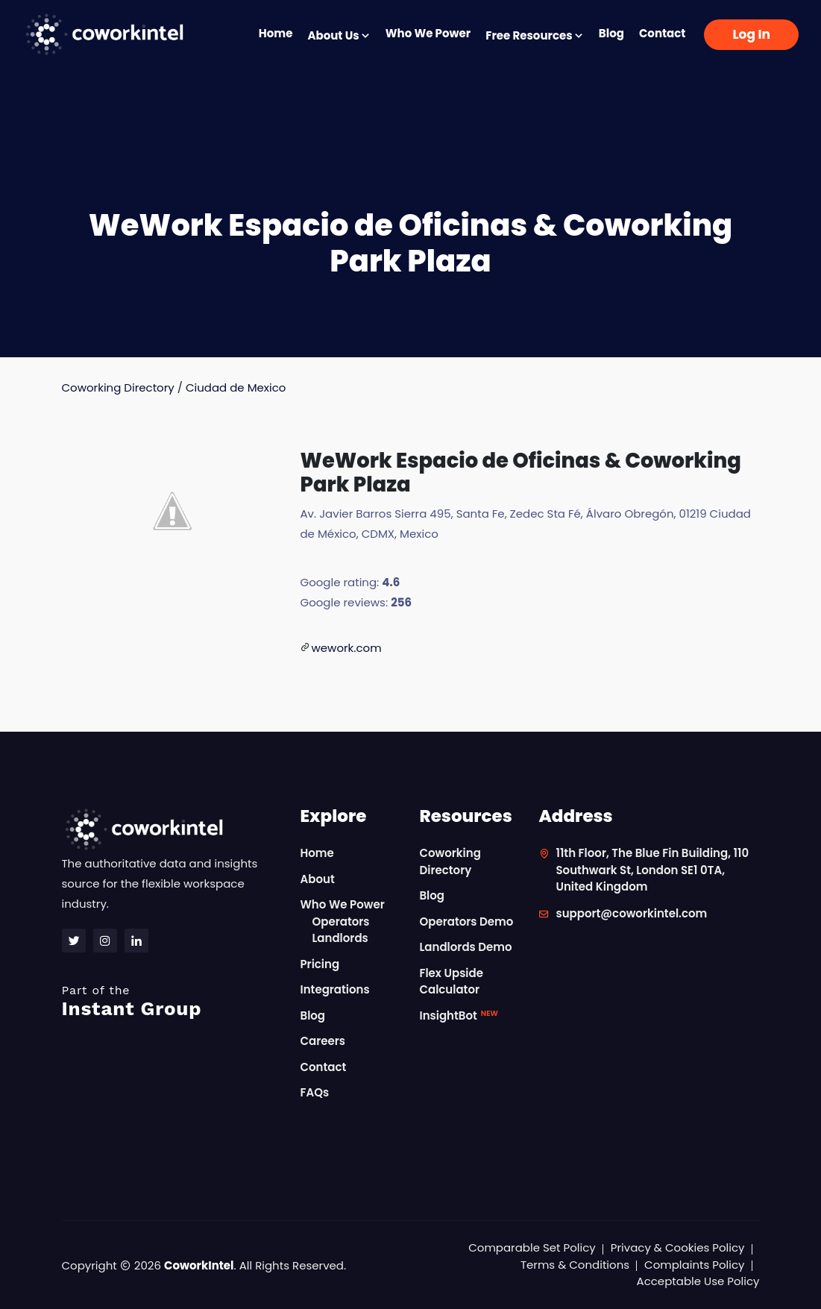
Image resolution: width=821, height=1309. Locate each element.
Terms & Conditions (574, 1264)
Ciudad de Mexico (236, 387)
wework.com (346, 648)
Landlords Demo (465, 947)
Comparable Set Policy (532, 1247)
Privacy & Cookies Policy (678, 1247)
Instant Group (172, 1001)
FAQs (314, 1092)
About (317, 879)
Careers (322, 1041)
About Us (338, 35)
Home (276, 33)
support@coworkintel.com (631, 913)
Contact (662, 33)
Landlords (340, 938)
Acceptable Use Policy (698, 1281)
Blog (611, 33)
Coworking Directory (118, 387)
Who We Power (428, 33)
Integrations (334, 989)
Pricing (319, 964)
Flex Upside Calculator (450, 981)
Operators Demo (466, 921)
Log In (751, 34)
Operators (340, 921)
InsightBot (458, 1015)
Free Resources (534, 35)
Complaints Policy (694, 1264)
